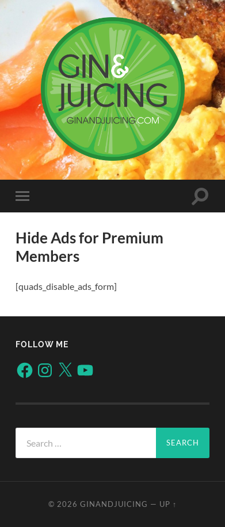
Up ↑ (168, 504)
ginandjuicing (114, 504)
